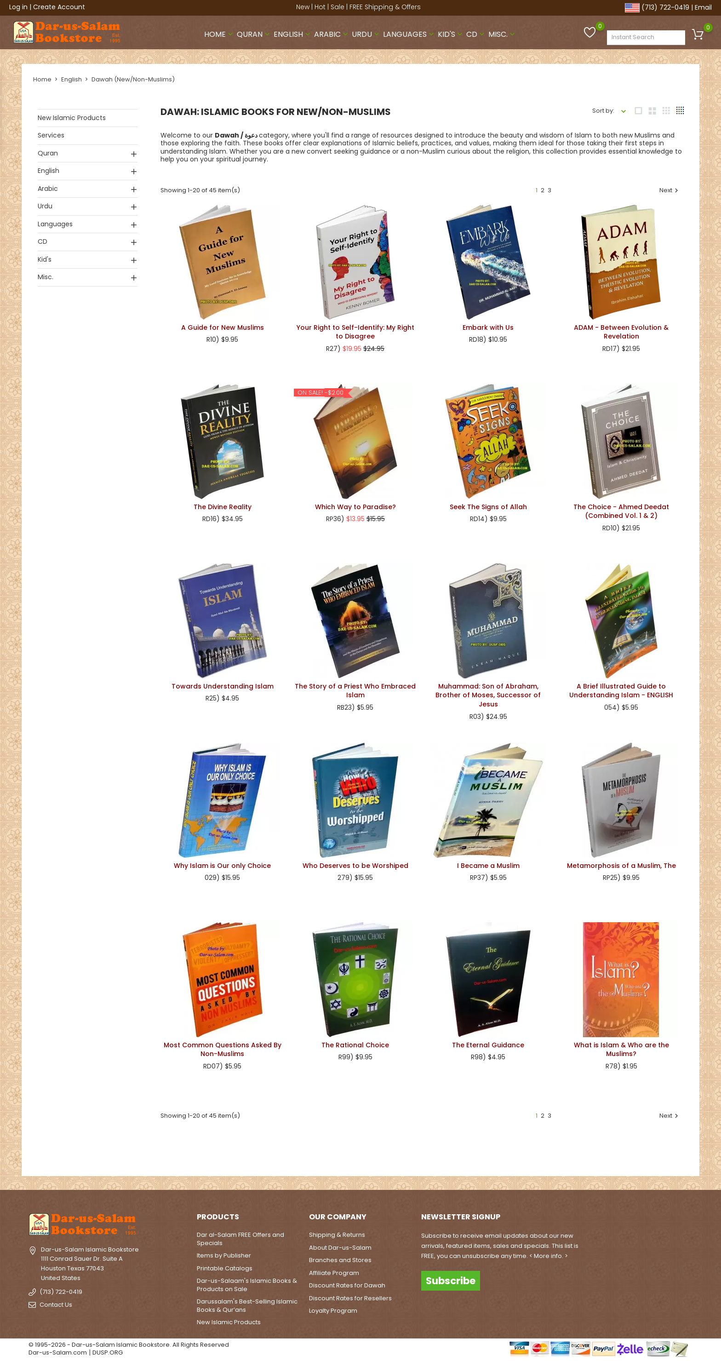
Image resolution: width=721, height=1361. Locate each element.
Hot (320, 6)
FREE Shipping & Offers (385, 6)
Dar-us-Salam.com (58, 1352)
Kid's (451, 34)
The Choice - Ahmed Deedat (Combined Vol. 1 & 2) (621, 511)
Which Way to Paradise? (355, 506)
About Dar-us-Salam (340, 1247)
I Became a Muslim (488, 865)
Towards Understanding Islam (223, 685)
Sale (337, 6)
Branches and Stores (340, 1260)
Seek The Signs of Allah (488, 506)
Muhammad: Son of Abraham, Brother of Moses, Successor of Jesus (488, 695)
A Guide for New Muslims (222, 327)
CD (476, 34)
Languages (409, 34)
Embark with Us (488, 327)
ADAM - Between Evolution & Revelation (621, 331)
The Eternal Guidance (488, 1044)
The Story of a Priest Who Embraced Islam (355, 690)
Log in (18, 6)
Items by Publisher (224, 1255)
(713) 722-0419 (665, 7)
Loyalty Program (333, 1310)
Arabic (332, 34)
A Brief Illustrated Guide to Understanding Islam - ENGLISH (621, 690)
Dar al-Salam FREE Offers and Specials (240, 1238)
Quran (254, 34)
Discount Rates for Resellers (350, 1297)
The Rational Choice (355, 1044)
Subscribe (450, 1280)
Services (51, 134)
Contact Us (56, 1304)
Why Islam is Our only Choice (222, 865)
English (293, 34)
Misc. (502, 34)
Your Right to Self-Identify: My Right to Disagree (355, 331)
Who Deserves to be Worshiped (355, 865)
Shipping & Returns (337, 1234)
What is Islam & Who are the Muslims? (621, 1049)
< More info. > (548, 1256)
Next (670, 190)
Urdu (366, 34)
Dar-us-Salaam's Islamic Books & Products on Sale (247, 1284)
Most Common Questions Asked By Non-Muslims (222, 1049)
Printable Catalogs (224, 1267)
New (302, 6)
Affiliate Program (334, 1272)
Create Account (59, 6)
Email (703, 7)
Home (219, 34)
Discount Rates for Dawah (347, 1285)
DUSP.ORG (107, 1352)
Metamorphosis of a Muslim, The (621, 865)
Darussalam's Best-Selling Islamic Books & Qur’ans (247, 1305)
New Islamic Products (72, 117)
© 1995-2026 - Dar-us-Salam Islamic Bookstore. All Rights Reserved (129, 1344)
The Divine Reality (223, 506)
